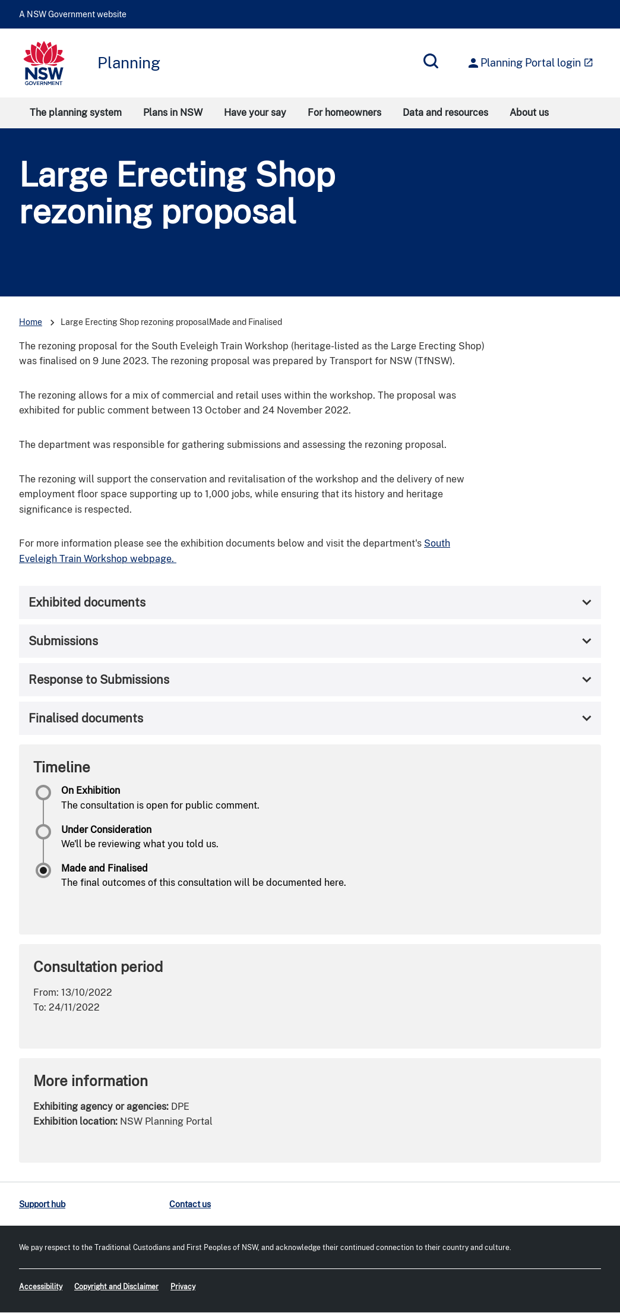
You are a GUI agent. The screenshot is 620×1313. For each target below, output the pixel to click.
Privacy (182, 1287)
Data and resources (445, 112)
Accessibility (40, 1287)
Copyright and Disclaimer (116, 1287)
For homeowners (344, 112)
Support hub (42, 1204)
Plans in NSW (173, 112)
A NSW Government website (72, 14)
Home (30, 322)
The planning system (76, 112)
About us (529, 112)
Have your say (255, 112)
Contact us (190, 1204)
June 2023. (124, 361)
